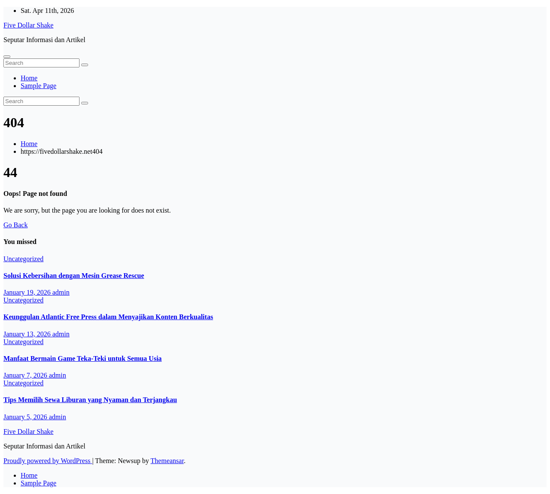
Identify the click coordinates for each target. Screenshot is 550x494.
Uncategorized (23, 258)
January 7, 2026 (26, 375)
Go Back (15, 225)
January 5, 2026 (26, 417)
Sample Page (38, 85)
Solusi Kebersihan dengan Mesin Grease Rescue (73, 275)
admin (61, 292)
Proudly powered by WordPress (47, 460)
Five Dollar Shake (28, 25)
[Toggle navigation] (6, 56)
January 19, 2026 (27, 292)
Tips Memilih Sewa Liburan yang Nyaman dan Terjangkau (90, 399)
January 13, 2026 (27, 334)
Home (29, 78)
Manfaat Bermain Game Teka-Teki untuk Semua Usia (82, 358)
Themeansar (166, 460)
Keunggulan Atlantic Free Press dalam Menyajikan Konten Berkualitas (108, 316)
